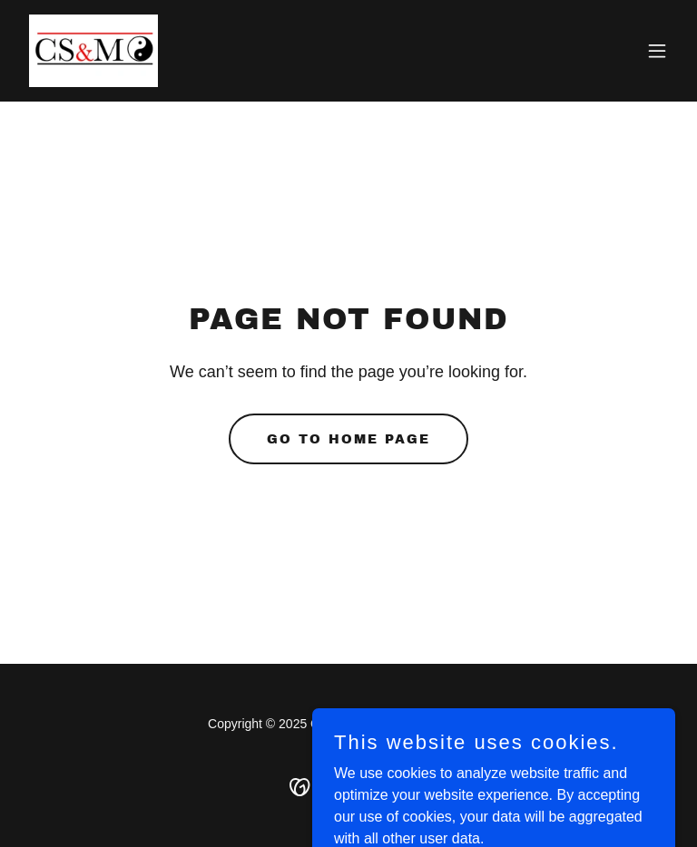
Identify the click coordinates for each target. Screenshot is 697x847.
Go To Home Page (348, 439)
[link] (93, 51)
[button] (657, 51)
